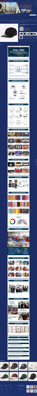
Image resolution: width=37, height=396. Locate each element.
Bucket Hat (9, 20)
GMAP (7, 394)
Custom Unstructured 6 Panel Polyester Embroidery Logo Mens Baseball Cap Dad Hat (23, 381)
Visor (20, 20)
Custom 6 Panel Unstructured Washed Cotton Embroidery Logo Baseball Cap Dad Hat (23, 371)
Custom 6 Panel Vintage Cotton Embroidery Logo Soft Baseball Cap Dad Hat (4, 381)
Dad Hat (6, 20)
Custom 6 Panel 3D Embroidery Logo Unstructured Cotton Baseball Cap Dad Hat (13, 371)
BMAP (8, 394)
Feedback (26, 30)
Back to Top (36, 394)
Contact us (29, 30)
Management (11, 394)
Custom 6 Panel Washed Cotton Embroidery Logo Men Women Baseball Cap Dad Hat (32, 381)
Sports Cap (27, 20)
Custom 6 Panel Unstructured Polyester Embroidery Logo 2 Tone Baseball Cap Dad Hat (23, 41)
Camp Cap (23, 20)
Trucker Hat (17, 20)
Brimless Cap (31, 20)
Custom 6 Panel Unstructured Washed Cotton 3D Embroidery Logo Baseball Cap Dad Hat (4, 371)
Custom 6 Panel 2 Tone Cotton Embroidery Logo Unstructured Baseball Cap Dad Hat (13, 381)
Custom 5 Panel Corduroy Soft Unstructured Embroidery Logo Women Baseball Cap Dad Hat (31, 41)
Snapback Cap (13, 20)
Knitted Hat (35, 20)
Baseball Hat (2, 20)
